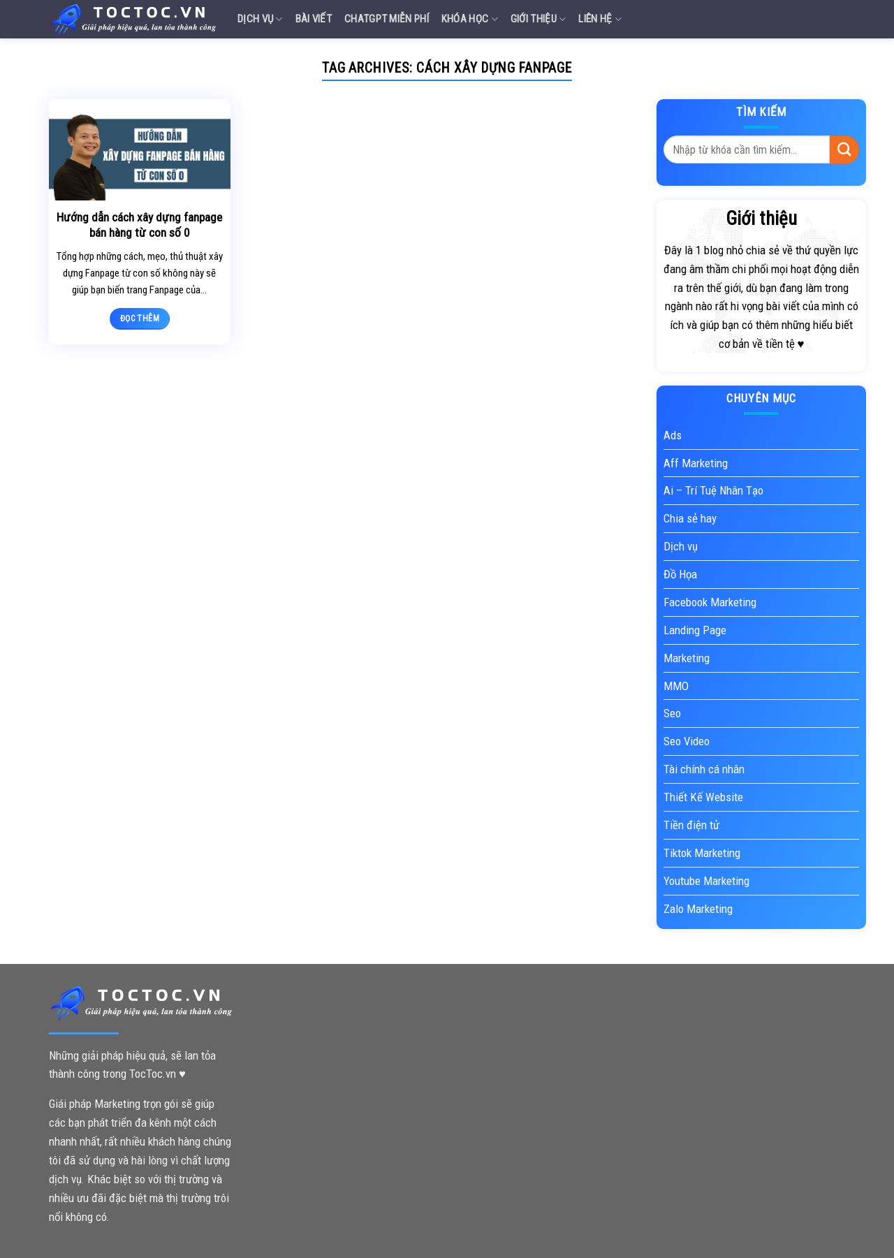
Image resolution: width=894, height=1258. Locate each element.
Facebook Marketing (710, 602)
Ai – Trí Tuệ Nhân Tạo (713, 490)
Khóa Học (469, 19)
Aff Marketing (696, 463)
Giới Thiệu (538, 19)
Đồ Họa (680, 574)
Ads (673, 435)
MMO (676, 686)
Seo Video (687, 741)
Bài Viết (313, 19)
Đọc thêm (139, 318)
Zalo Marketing (698, 909)
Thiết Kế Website (703, 797)
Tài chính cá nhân (704, 769)
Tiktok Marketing (702, 853)
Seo (672, 713)
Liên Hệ (600, 19)
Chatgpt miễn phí (386, 19)
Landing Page (695, 630)
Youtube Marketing (706, 881)
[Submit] (844, 150)
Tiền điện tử (691, 825)
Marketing (687, 658)
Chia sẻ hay (690, 518)
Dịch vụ (260, 19)
